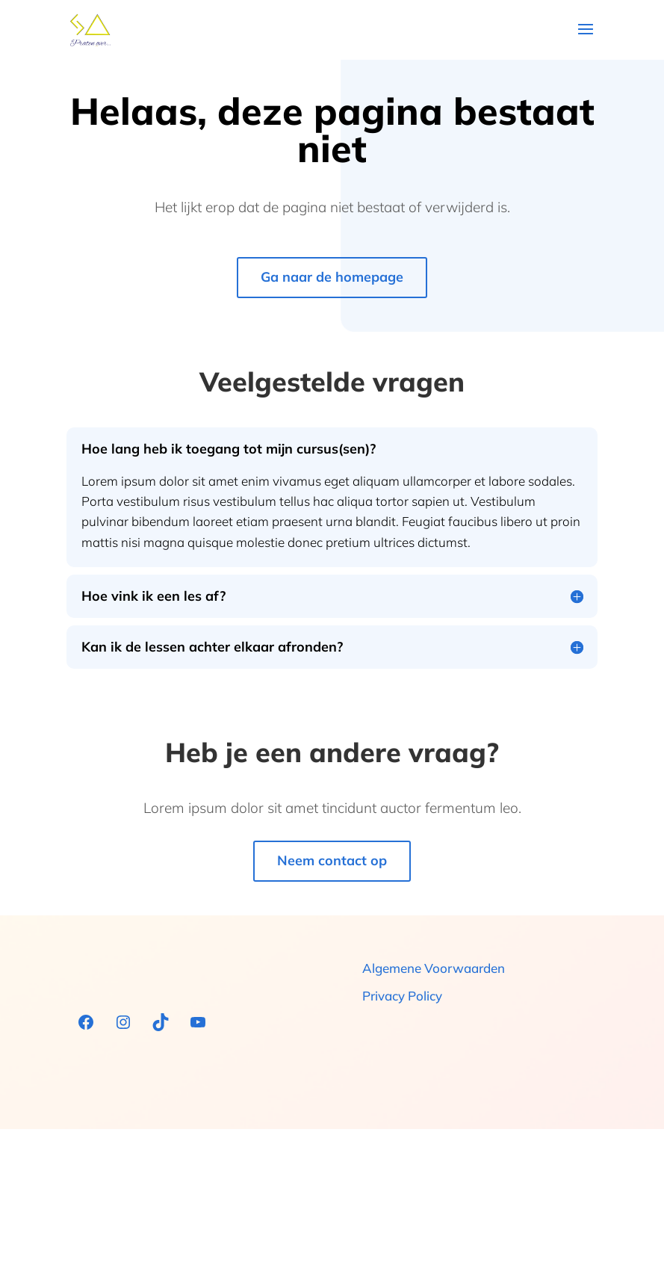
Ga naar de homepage (332, 276)
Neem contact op (332, 860)
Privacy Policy (402, 996)
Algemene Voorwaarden (433, 968)
